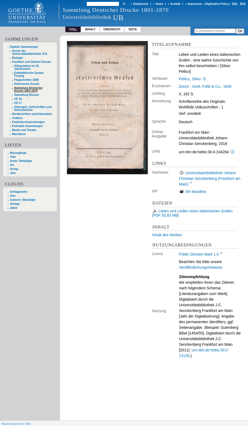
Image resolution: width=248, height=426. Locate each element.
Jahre (13, 207)
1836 (227, 86)
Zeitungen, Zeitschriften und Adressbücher (33, 108)
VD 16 (18, 98)
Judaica (17, 117)
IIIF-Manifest (195, 192)
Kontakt (175, 3)
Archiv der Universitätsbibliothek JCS (29, 52)
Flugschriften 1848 (26, 79)
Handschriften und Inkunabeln (32, 113)
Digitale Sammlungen (24, 46)
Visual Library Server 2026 (15, 423)
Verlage (15, 203)
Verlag (14, 169)
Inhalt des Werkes (167, 235)
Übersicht (112, 29)
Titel (13, 156)
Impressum (195, 3)
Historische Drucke (27, 83)
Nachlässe (19, 134)
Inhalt (90, 29)
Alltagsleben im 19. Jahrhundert (26, 67)
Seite (133, 29)
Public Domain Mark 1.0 (199, 254)
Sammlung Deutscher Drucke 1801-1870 (28, 89)
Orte (13, 195)
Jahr (13, 173)
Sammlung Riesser (26, 94)
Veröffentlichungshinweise (200, 267)
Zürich (184, 86)
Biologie (17, 57)
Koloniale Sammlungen (27, 126)
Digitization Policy (216, 3)
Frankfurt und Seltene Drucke (31, 61)
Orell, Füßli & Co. (206, 86)
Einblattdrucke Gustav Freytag (29, 74)
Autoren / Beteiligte (22, 199)
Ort (12, 164)
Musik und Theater (24, 130)
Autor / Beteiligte (21, 160)
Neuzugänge (18, 152)
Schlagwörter (19, 191)
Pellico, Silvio (190, 79)
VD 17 (18, 102)
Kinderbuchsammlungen (28, 122)
